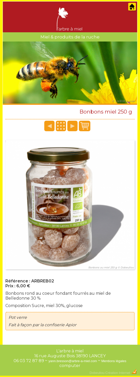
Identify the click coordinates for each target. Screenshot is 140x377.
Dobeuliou (97, 373)
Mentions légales (113, 361)
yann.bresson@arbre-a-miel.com (72, 361)
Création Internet (121, 373)
